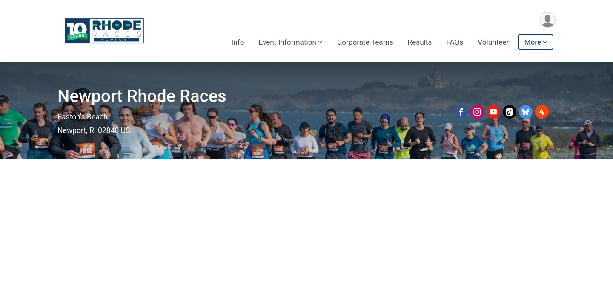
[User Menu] (548, 20)
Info (237, 42)
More (532, 42)
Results (420, 42)
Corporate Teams (365, 42)
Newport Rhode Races (141, 96)
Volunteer (493, 42)
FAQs (454, 42)
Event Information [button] (287, 42)
